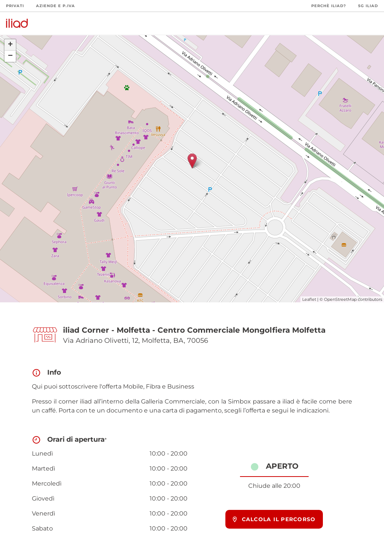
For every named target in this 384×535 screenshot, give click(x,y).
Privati (15, 5)
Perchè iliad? (328, 5)
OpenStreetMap (340, 299)
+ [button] (10, 45)
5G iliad (368, 5)
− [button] (10, 56)
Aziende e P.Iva (55, 5)
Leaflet (309, 299)
